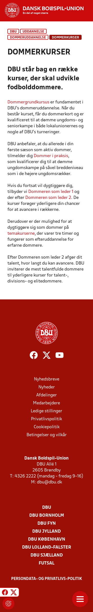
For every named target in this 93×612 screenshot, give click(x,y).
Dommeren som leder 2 (48, 198)
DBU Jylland (46, 531)
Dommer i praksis (51, 156)
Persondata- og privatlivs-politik (46, 579)
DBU (13, 31)
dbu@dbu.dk (49, 482)
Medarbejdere (46, 403)
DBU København (46, 539)
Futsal (46, 563)
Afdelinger (46, 395)
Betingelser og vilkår (47, 435)
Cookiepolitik (47, 427)
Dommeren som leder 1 (50, 192)
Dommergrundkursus (28, 102)
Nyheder (46, 387)
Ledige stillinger (46, 411)
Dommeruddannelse (28, 37)
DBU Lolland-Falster (46, 547)
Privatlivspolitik (46, 419)
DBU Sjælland (47, 555)
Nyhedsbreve (46, 379)
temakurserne (21, 234)
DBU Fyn (46, 523)
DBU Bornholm (46, 516)
